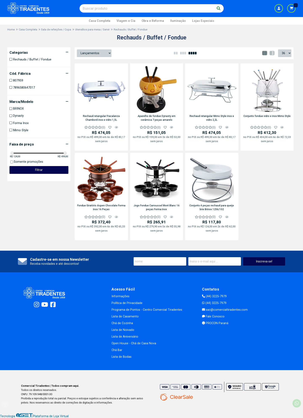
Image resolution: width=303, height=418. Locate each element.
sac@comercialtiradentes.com (225, 310)
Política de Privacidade (127, 303)
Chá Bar (117, 350)
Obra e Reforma (153, 21)
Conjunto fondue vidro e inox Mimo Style (267, 116)
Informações (120, 296)
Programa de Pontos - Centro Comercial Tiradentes (147, 310)
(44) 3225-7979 (214, 296)
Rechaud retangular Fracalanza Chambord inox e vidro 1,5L (101, 118)
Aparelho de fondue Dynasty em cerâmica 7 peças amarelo (156, 118)
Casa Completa (99, 21)
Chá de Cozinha (122, 323)
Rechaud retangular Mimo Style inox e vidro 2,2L (212, 118)
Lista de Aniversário (125, 336)
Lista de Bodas (122, 357)
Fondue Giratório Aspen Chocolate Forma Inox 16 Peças (101, 207)
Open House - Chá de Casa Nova (134, 343)
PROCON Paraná (215, 323)
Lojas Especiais (203, 21)
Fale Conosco (213, 316)
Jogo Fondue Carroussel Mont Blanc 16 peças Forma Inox (156, 207)
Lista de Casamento (125, 316)
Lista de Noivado (123, 330)
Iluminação (178, 21)
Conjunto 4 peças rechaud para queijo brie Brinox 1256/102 (211, 207)
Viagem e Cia (126, 21)
